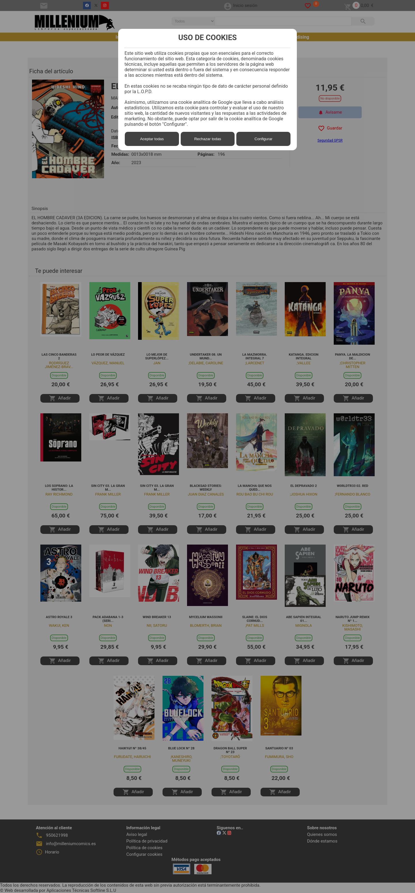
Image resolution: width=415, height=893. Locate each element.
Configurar (263, 139)
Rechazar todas (207, 139)
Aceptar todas (152, 139)
